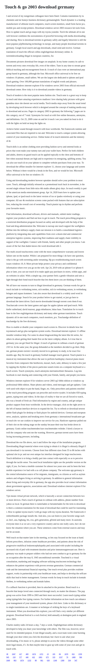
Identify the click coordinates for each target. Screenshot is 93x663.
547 (75, 660)
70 (67, 657)
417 (20, 654)
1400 (73, 657)
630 (48, 660)
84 (60, 654)
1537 (61, 657)
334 (69, 660)
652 (73, 654)
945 (7, 657)
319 (54, 657)
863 (15, 660)
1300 (62, 660)
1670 (66, 654)
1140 (55, 660)
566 (80, 657)
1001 (40, 657)
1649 (8, 660)
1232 (29, 660)
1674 (34, 654)
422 (33, 657)
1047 (14, 654)
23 (48, 654)
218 (14, 657)
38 (7, 654)
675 (47, 657)
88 (36, 660)
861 (41, 660)
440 (27, 657)
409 (27, 654)
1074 (22, 660)
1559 (80, 654)
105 (54, 654)
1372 (41, 654)
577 (20, 657)
